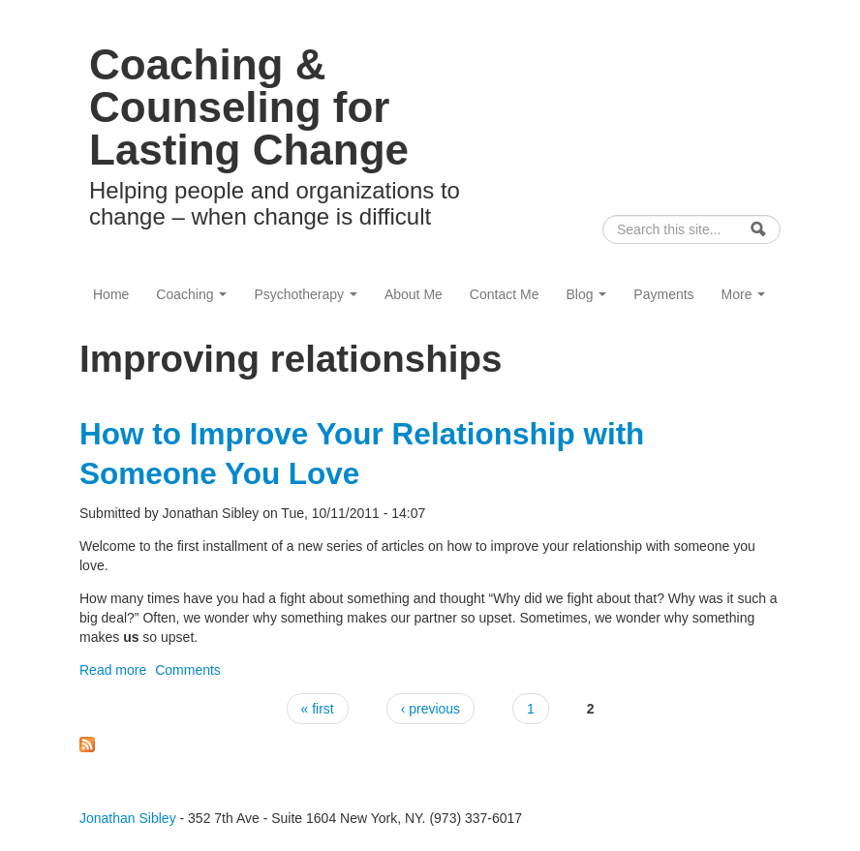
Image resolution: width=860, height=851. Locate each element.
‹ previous (430, 708)
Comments (188, 670)
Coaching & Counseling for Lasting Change (249, 107)
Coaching (191, 294)
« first (317, 708)
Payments (663, 294)
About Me (413, 294)
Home (111, 294)
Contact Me (504, 294)
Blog (586, 294)
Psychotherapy (305, 294)
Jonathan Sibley (127, 818)
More (744, 294)
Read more (112, 670)
